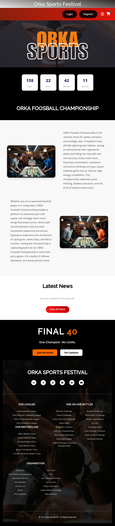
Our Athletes (20, 482)
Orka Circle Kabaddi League (26, 419)
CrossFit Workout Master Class (27, 453)
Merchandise (51, 494)
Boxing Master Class (27, 441)
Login (69, 14)
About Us (20, 470)
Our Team (51, 470)
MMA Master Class (26, 434)
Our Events (51, 482)
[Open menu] (102, 14)
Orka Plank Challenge (95, 415)
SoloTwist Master (95, 439)
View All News (57, 309)
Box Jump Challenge (64, 435)
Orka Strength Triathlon (94, 431)
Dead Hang (64, 423)
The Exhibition (20, 494)
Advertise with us (20, 478)
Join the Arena (45, 352)
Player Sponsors (51, 486)
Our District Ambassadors (20, 474)
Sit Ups (95, 423)
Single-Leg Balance (95, 419)
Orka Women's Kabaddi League (27, 415)
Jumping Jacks (95, 427)
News (20, 490)
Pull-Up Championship (64, 431)
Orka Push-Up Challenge (64, 419)
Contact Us (20, 486)
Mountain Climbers (64, 427)
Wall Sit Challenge (64, 411)
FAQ (51, 474)
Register (88, 14)
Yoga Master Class (26, 445)
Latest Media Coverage (51, 490)
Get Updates (71, 352)
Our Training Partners (51, 478)
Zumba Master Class (26, 438)
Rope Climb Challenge (95, 435)
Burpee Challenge (95, 411)
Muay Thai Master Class (27, 449)
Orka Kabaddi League (26, 411)
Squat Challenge (64, 415)
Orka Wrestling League (26, 423)
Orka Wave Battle (64, 439)
